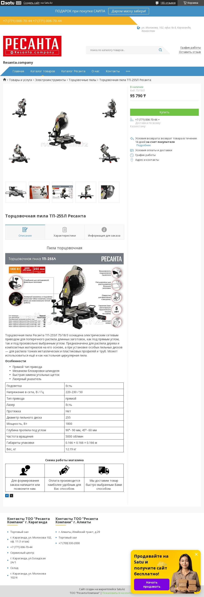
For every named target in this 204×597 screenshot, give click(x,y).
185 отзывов (167, 3)
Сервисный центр (22, 553)
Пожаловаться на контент (118, 593)
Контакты (113, 71)
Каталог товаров (42, 71)
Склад (14, 568)
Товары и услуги (20, 80)
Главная (18, 71)
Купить (164, 112)
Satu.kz (121, 589)
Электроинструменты (50, 80)
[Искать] (160, 50)
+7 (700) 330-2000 (69, 543)
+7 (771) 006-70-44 (21, 547)
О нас (96, 71)
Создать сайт (32, 2)
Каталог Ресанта (73, 71)
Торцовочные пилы (82, 80)
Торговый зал (19, 532)
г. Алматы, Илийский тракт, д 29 (79, 532)
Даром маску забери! (129, 11)
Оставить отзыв (190, 52)
